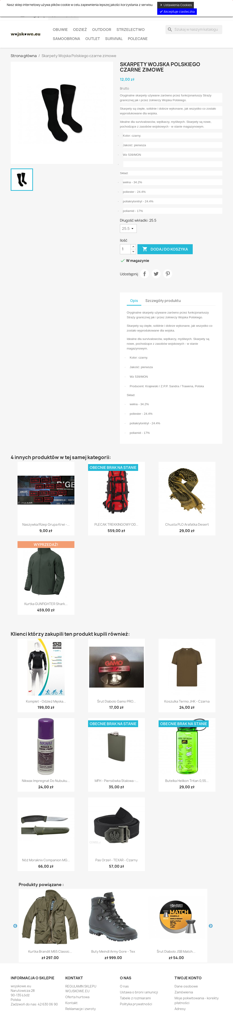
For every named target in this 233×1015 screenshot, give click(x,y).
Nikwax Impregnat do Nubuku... (46, 781)
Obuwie (60, 29)
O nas (124, 986)
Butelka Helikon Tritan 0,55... (187, 781)
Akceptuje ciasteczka (177, 12)
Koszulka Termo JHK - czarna (187, 701)
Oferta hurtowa (77, 997)
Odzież (80, 29)
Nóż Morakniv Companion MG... (46, 860)
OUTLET (92, 38)
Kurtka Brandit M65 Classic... (50, 951)
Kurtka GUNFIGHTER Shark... (46, 604)
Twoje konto (188, 977)
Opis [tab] (134, 300)
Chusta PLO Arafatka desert (187, 524)
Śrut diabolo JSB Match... (176, 951)
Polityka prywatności (136, 1004)
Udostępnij (144, 273)
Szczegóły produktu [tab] (163, 300)
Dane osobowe (186, 986)
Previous (15, 926)
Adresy (180, 1009)
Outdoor (101, 29)
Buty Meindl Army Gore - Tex (113, 951)
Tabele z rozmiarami (135, 998)
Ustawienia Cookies (175, 5)
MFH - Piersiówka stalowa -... (116, 781)
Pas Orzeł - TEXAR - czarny (116, 860)
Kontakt (71, 1003)
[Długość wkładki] (128, 228)
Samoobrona (66, 38)
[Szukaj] (193, 29)
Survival (114, 38)
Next (210, 926)
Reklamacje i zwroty (80, 1009)
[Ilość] (125, 249)
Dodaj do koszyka (165, 249)
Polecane (138, 38)
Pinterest (167, 273)
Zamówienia (184, 992)
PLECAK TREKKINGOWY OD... (116, 524)
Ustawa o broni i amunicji (139, 992)
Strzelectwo (130, 29)
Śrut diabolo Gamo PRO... (116, 701)
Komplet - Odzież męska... (46, 701)
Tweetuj (156, 273)
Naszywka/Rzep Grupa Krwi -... (46, 524)
